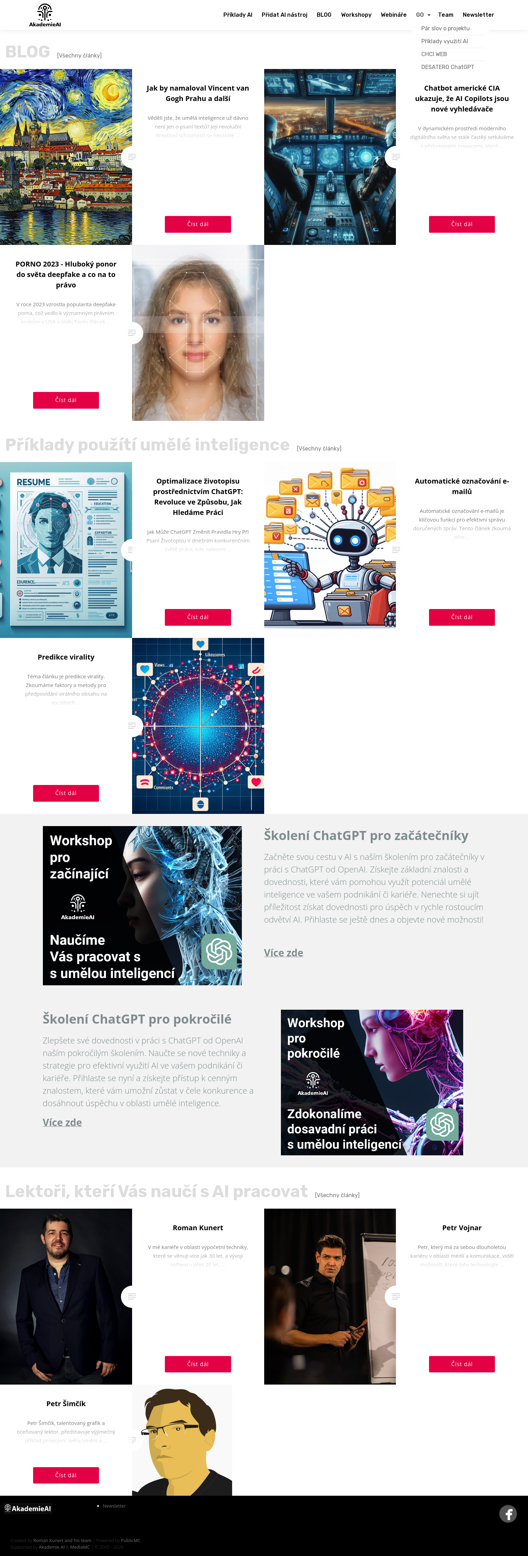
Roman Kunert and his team (63, 1540)
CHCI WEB (434, 54)
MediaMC (80, 1547)
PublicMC (130, 1540)
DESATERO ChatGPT (447, 67)
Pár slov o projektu (445, 28)
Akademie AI (51, 1547)
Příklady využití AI (444, 41)
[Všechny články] (79, 55)
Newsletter (114, 1506)
